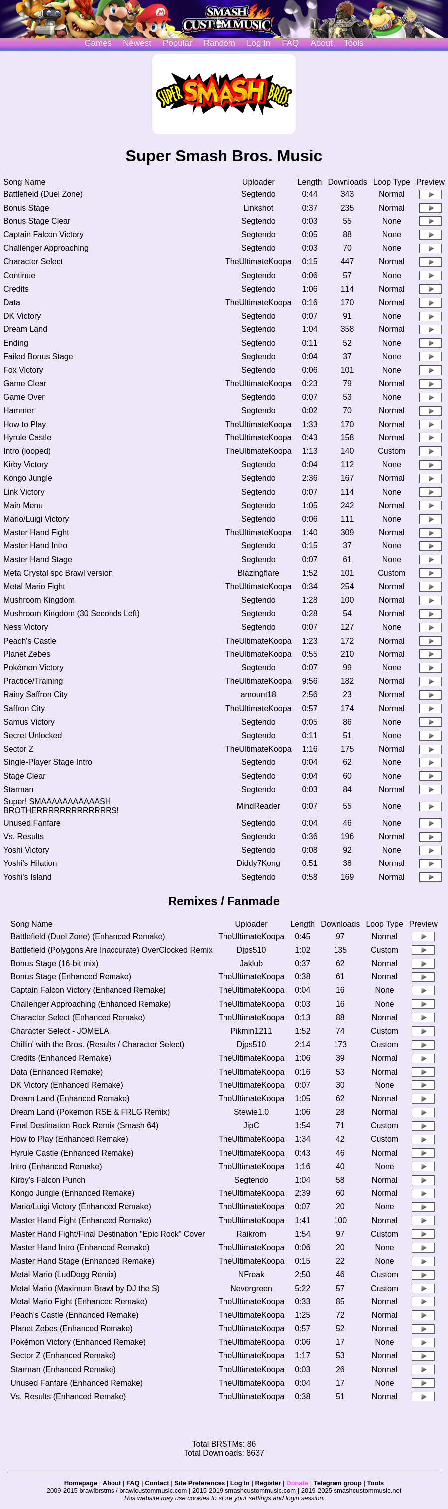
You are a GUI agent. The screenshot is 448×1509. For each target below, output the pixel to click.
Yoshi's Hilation (30, 863)
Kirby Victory (25, 464)
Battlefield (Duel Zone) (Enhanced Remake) (87, 936)
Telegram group (338, 1483)
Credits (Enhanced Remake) (60, 1058)
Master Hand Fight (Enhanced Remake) (80, 1220)
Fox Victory (23, 370)
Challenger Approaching (46, 248)
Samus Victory (29, 722)
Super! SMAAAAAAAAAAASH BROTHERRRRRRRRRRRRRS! (61, 806)
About (321, 43)
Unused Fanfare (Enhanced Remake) (76, 1383)
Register (268, 1483)
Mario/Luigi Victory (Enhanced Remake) (80, 1206)
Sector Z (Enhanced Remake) (63, 1355)
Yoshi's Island (27, 877)
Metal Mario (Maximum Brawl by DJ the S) (85, 1288)
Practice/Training (33, 681)
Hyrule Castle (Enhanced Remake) (71, 1153)
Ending (15, 343)
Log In (240, 1483)
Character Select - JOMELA (59, 1031)
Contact (157, 1483)
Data (11, 302)
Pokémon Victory (33, 667)
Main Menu (23, 505)
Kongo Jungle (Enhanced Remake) (72, 1193)
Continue (19, 275)
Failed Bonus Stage (38, 356)
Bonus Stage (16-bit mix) (54, 963)
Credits (16, 289)
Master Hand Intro (35, 545)
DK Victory (22, 316)
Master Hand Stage (37, 559)
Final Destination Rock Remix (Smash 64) (84, 1125)
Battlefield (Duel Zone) (43, 194)
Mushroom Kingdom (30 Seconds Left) (71, 613)
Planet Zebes (26, 654)
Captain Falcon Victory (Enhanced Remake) (88, 990)
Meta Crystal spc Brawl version (58, 573)
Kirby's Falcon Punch (47, 1180)
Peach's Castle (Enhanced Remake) (74, 1315)
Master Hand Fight (36, 532)
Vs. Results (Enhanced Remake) (68, 1396)
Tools (354, 43)
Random (219, 43)
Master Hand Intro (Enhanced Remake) (79, 1247)
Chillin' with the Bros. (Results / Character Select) (97, 1044)
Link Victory (23, 492)
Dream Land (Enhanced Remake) (69, 1098)
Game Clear (24, 383)
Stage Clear (24, 776)
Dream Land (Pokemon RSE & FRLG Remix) (90, 1112)
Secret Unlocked (32, 735)
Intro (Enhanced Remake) (56, 1166)
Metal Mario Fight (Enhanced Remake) (78, 1301)
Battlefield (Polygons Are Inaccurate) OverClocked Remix (111, 950)
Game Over (24, 397)
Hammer (18, 410)
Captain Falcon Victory (43, 234)
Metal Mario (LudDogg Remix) (63, 1274)
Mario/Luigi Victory (36, 519)
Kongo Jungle (27, 478)
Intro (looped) (27, 451)
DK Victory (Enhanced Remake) (66, 1085)
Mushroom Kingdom (39, 600)
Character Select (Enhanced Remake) (77, 1017)
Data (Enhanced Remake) (56, 1072)
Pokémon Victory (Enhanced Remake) (78, 1342)
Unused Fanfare (32, 823)
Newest (137, 43)
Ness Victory (25, 627)
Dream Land (25, 329)
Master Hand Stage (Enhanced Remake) (82, 1261)
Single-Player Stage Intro (47, 762)
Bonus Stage (26, 208)
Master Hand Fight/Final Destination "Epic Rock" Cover (107, 1234)
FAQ (290, 43)
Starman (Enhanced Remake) (63, 1369)
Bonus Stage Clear (36, 221)
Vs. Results (23, 836)
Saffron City (24, 708)
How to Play (24, 424)
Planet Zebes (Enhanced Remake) (71, 1328)
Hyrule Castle (27, 437)
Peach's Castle (29, 641)
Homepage (80, 1483)
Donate (297, 1483)
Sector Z (18, 749)
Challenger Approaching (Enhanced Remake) (90, 1004)
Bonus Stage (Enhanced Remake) (70, 976)
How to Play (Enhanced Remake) (69, 1139)
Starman (18, 789)
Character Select (33, 261)
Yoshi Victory (26, 850)
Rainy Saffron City (35, 694)
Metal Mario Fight (34, 586)
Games (98, 43)
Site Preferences (199, 1483)
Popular (177, 43)
